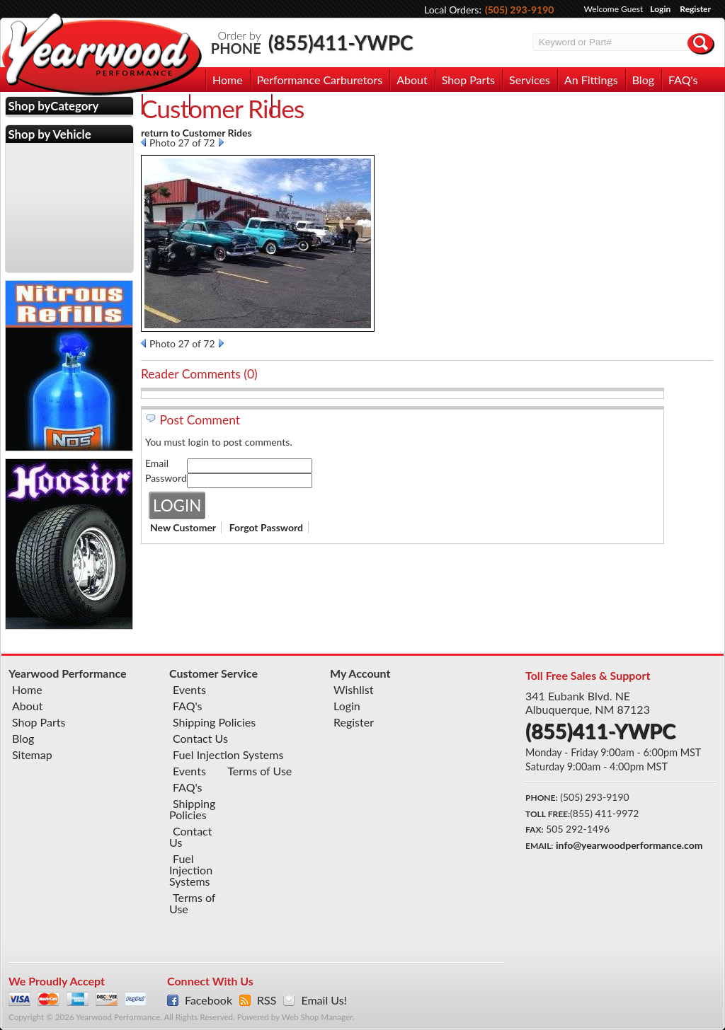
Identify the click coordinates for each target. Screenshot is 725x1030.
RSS (266, 1000)
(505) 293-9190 (519, 10)
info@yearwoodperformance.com (629, 845)
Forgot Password (266, 527)
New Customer (183, 527)
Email (157, 463)
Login (660, 9)
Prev (143, 142)
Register (695, 9)
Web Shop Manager (317, 1017)
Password (166, 478)
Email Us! (323, 1000)
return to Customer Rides (196, 133)
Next (221, 142)
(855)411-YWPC (340, 42)
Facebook (208, 1000)
